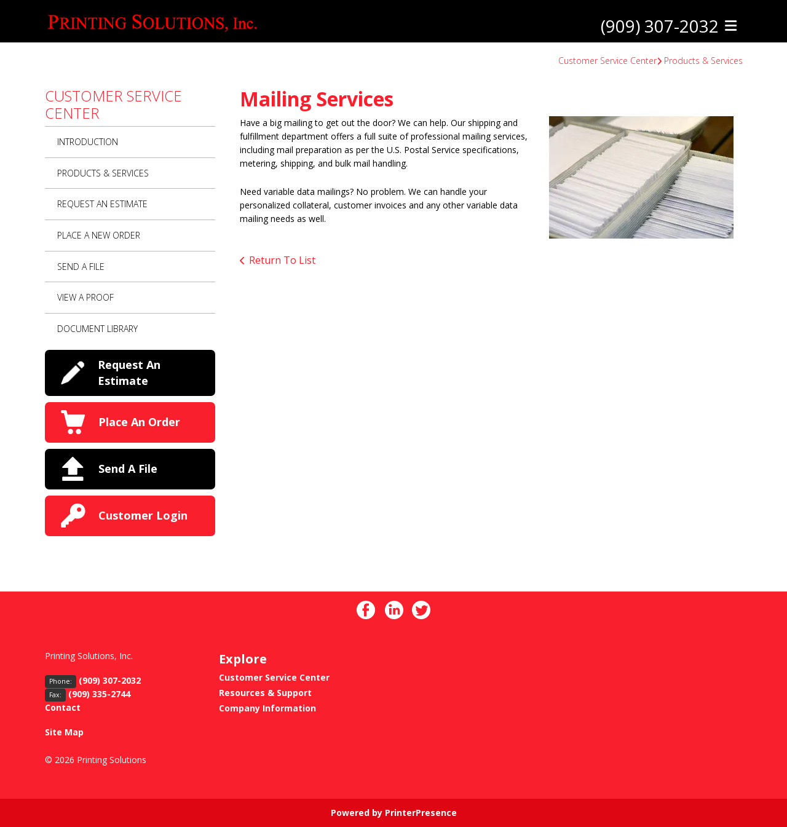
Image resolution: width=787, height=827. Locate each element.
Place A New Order (98, 235)
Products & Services (703, 60)
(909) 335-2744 (99, 694)
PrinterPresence (421, 812)
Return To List (282, 260)
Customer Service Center (607, 60)
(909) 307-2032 (660, 26)
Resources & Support (265, 692)
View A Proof (85, 297)
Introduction (87, 142)
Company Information (267, 708)
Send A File (81, 266)
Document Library (97, 328)
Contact (63, 707)
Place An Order (139, 421)
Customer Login (143, 515)
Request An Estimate (102, 204)
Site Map (64, 732)
